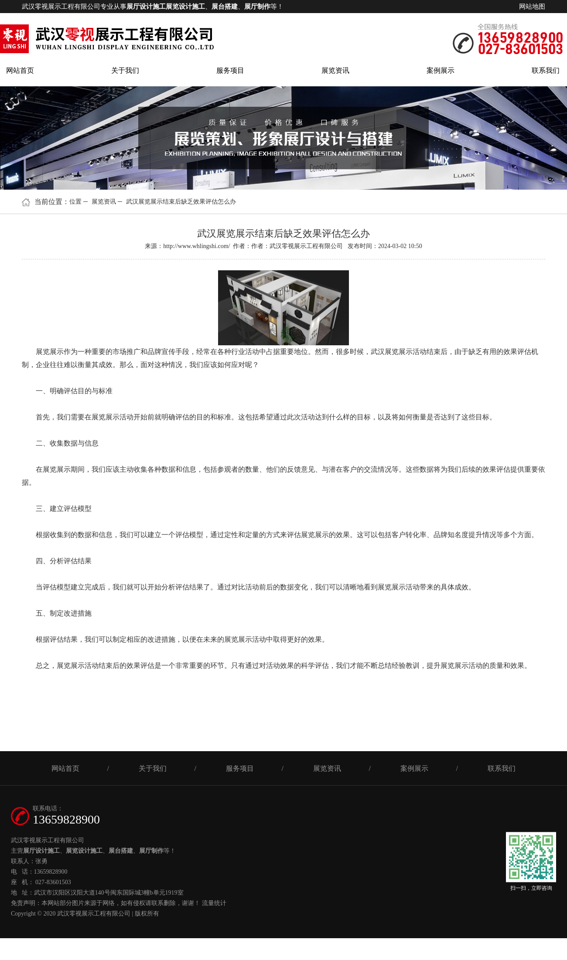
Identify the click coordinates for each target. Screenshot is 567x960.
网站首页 (20, 70)
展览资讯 (335, 70)
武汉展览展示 (392, 351)
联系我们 (546, 70)
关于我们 (125, 70)
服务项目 (230, 70)
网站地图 (532, 6)
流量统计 (214, 903)
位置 (75, 201)
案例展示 (440, 70)
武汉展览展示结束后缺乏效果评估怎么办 (181, 201)
